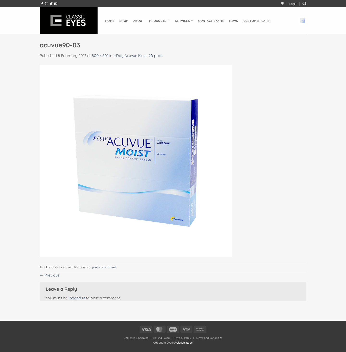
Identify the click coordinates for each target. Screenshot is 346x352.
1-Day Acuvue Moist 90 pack (138, 55)
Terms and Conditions (209, 337)
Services (184, 20)
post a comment (104, 267)
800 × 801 (100, 55)
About (138, 21)
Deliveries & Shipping (136, 337)
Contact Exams (211, 21)
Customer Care (256, 21)
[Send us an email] (55, 4)
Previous (50, 275)
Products (159, 20)
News (233, 21)
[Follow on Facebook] (42, 4)
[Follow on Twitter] (51, 4)
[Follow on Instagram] (46, 4)
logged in (76, 297)
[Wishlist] (282, 3)
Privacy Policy (182, 337)
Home (109, 21)
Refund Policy (161, 337)
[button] (293, 3)
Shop (123, 21)
